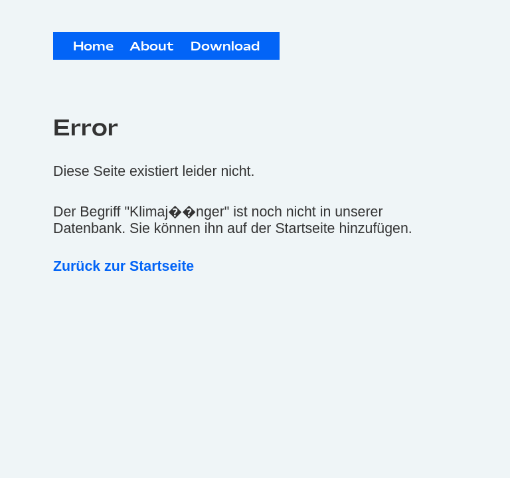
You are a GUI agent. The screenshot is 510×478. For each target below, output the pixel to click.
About (151, 47)
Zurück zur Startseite (123, 266)
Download (225, 47)
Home (93, 47)
